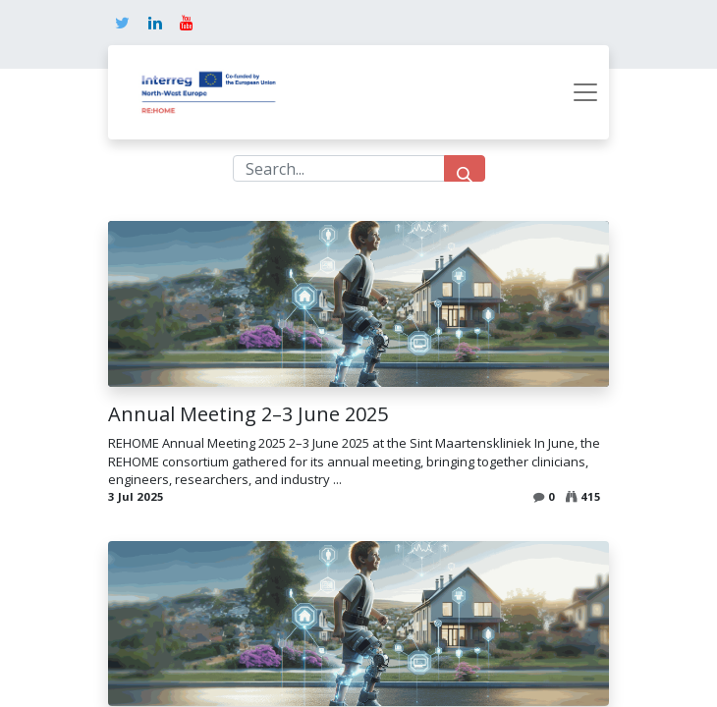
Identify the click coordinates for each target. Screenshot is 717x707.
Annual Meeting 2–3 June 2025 (248, 414)
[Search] (464, 168)
